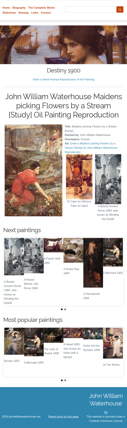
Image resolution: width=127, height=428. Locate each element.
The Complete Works (41, 7)
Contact (46, 12)
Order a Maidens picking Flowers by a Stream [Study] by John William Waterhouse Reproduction (91, 147)
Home (6, 7)
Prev (8, 271)
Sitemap (23, 12)
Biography (19, 7)
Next (118, 271)
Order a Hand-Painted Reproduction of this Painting (63, 79)
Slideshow (9, 12)
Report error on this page (63, 416)
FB (106, 412)
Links (34, 12)
